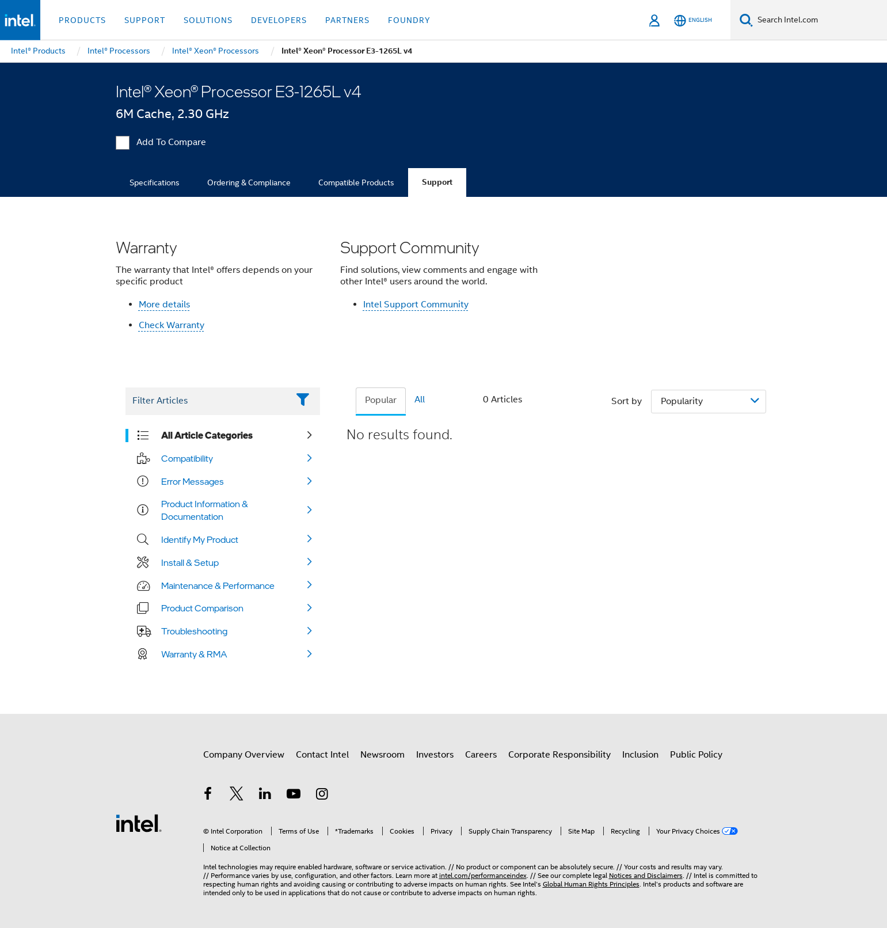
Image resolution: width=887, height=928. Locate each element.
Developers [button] (279, 20)
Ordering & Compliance (249, 182)
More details (164, 304)
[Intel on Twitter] (236, 795)
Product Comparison (202, 608)
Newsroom (382, 754)
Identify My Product (199, 539)
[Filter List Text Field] (206, 401)
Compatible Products (356, 182)
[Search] (746, 20)
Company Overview (243, 754)
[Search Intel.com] (820, 20)
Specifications (155, 182)
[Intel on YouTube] (293, 795)
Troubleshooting (194, 631)
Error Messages (192, 481)
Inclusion (640, 754)
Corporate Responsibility (559, 754)
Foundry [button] (409, 20)
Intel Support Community (416, 304)
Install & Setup (190, 562)
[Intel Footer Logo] (139, 822)
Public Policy (696, 754)
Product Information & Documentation (204, 510)
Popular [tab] (381, 400)
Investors (435, 754)
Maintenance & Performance (218, 585)
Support (437, 182)
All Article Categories (207, 435)
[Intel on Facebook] (208, 795)
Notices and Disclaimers (646, 875)
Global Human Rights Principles (591, 884)
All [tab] (419, 399)
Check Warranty (171, 325)
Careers (481, 754)
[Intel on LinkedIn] (265, 795)
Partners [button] (347, 20)
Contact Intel (322, 754)
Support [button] (144, 20)
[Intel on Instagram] (322, 795)
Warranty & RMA (194, 654)
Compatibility (187, 458)
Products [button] (82, 20)
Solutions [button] (208, 20)
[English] (693, 20)
